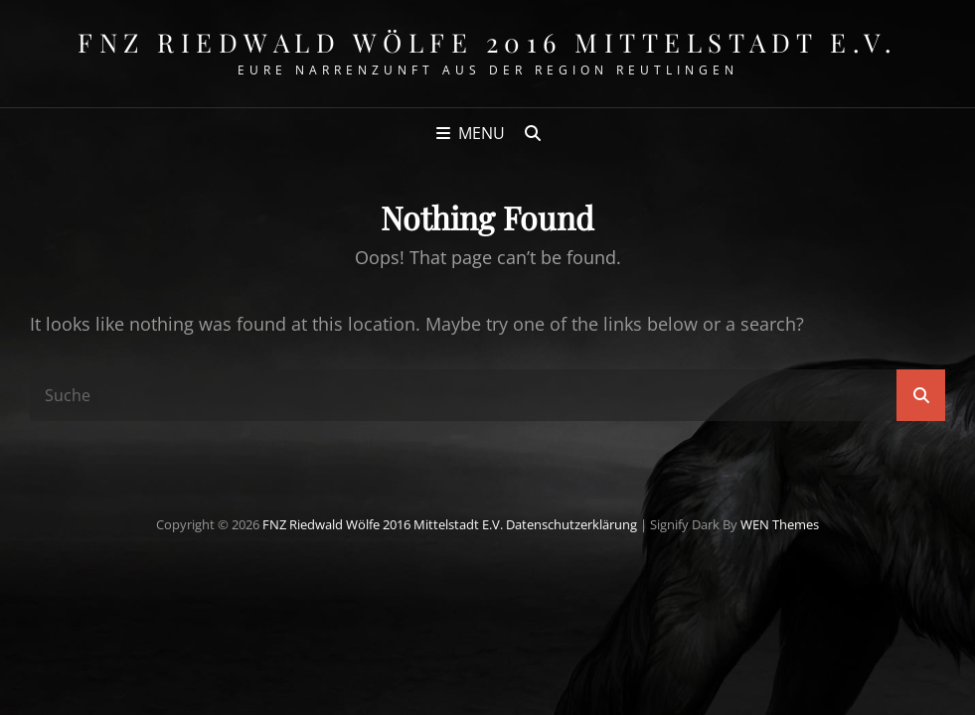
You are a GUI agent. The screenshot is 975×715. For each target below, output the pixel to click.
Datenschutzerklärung (571, 524)
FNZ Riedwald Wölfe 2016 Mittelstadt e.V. (487, 42)
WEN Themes (779, 524)
